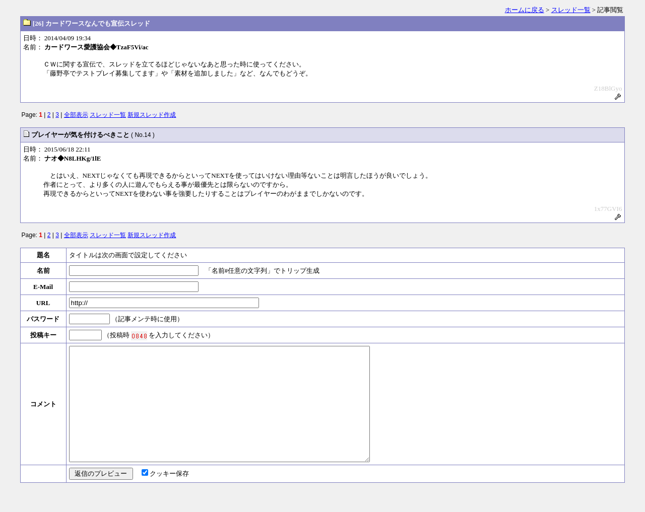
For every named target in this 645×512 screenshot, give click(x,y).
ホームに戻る (524, 10)
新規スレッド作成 (151, 114)
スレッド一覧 (571, 10)
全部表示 (76, 114)
